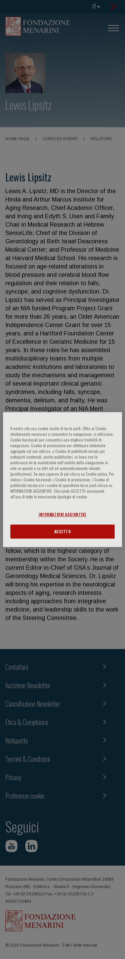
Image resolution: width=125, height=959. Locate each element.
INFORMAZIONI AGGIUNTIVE (62, 514)
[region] (62, 479)
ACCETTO (62, 531)
